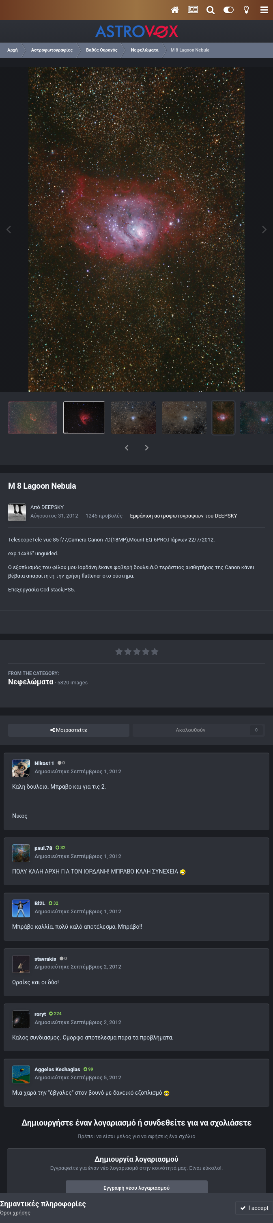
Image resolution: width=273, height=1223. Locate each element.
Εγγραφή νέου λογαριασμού (136, 1167)
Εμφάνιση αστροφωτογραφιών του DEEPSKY (183, 495)
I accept (254, 1208)
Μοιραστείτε (68, 709)
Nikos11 (44, 742)
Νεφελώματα (30, 660)
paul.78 (43, 827)
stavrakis (45, 938)
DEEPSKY (52, 486)
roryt (40, 993)
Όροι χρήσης (15, 1213)
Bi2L (39, 882)
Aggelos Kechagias (57, 1048)
